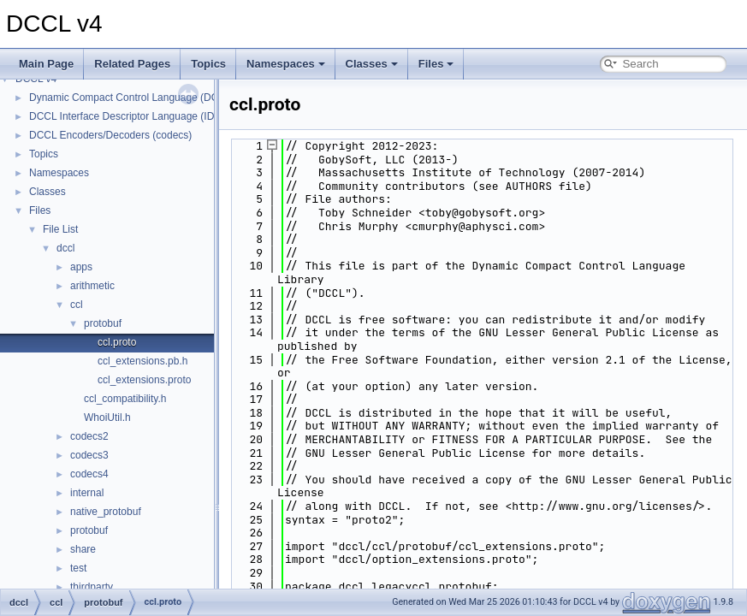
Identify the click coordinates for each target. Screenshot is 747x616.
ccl (76, 305)
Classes (372, 63)
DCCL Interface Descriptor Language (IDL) (126, 116)
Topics (208, 63)
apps (81, 267)
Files (436, 63)
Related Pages (132, 63)
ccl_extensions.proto (144, 380)
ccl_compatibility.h (125, 399)
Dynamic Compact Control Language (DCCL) (132, 98)
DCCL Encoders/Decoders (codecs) (110, 135)
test (78, 568)
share (83, 549)
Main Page (46, 63)
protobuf (103, 323)
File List (60, 229)
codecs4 (89, 474)
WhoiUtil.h (107, 418)
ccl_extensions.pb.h (142, 361)
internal (87, 493)
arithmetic (92, 286)
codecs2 (89, 436)
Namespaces (285, 63)
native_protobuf (105, 512)
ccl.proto (117, 342)
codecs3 (89, 455)
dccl (65, 248)
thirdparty (91, 587)
